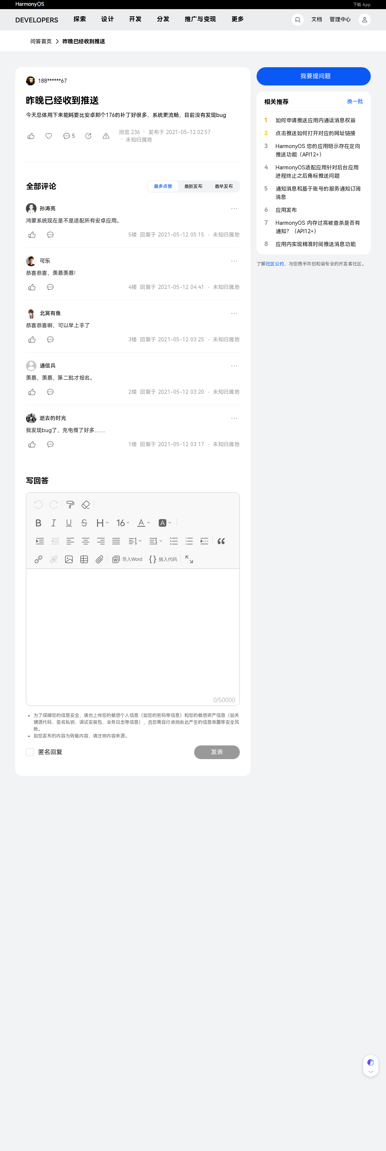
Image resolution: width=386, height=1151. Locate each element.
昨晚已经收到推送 (83, 41)
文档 (316, 19)
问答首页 (41, 41)
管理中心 (340, 19)
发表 (217, 752)
